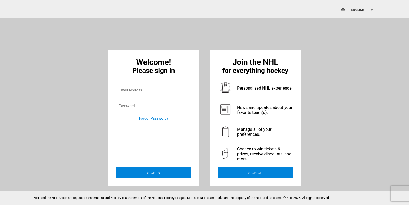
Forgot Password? (154, 118)
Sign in (153, 173)
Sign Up (255, 173)
